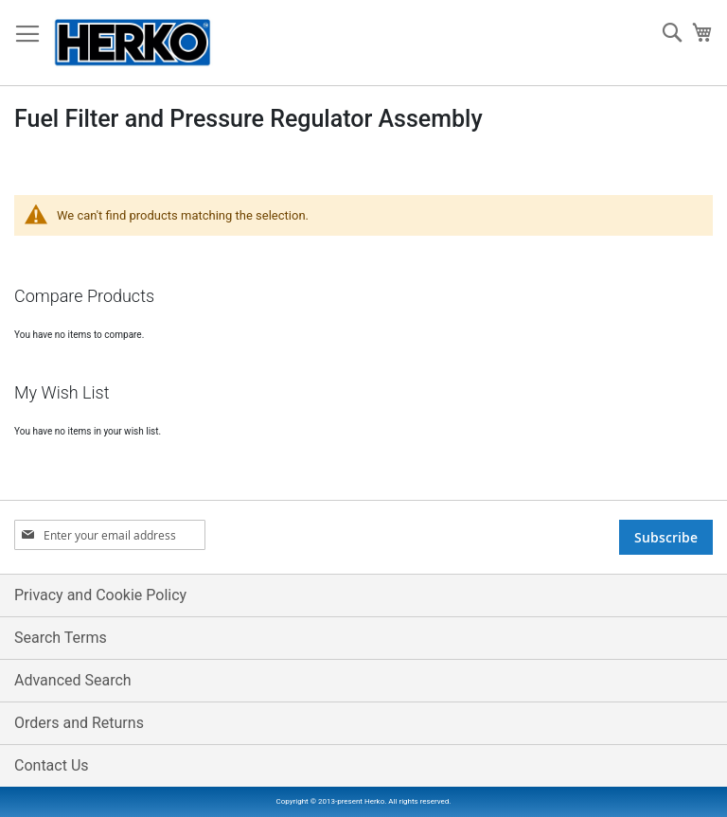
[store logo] (132, 43)
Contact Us (51, 765)
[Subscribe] (666, 537)
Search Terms (60, 638)
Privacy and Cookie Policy (100, 595)
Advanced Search (73, 680)
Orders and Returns (79, 723)
